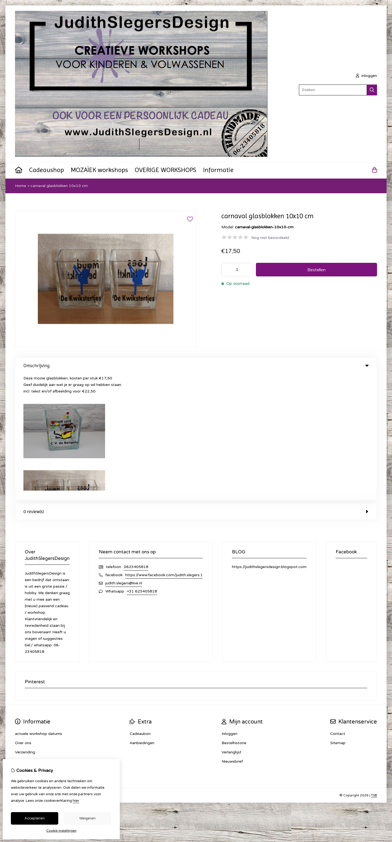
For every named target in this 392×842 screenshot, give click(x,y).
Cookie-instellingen (61, 830)
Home (20, 185)
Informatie (218, 170)
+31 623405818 (142, 465)
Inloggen (229, 607)
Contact (337, 607)
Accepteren (34, 818)
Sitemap (337, 616)
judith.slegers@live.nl (123, 456)
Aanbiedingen (142, 616)
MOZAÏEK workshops (99, 170)
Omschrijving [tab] (196, 365)
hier (76, 801)
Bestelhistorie (234, 616)
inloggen (366, 75)
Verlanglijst (231, 625)
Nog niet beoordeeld (270, 237)
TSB (374, 669)
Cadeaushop (46, 170)
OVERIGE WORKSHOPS (165, 170)
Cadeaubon (140, 607)
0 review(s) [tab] (196, 385)
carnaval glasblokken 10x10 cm (59, 185)
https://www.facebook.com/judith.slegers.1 (164, 448)
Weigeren (87, 818)
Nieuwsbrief (232, 635)
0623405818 (136, 440)
